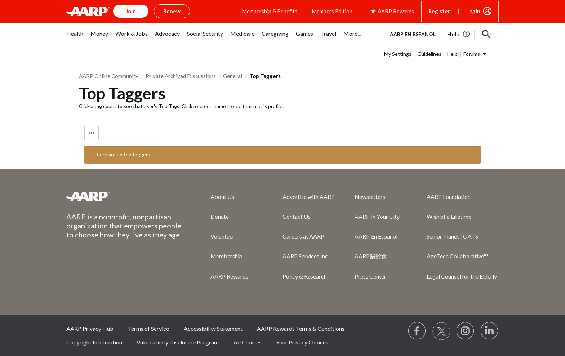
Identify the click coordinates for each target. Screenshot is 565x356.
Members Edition (332, 11)
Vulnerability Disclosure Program (178, 342)
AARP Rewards (229, 276)
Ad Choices (247, 342)
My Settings (397, 54)
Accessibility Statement (213, 328)
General (232, 76)
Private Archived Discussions (181, 76)
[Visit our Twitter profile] (441, 331)
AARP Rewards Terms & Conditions (300, 328)
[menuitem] (74, 37)
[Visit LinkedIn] (490, 331)
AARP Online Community (108, 76)
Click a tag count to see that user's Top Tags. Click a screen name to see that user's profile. (181, 106)
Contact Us (296, 216)
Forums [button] (471, 54)
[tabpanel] (441, 33)
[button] (486, 34)
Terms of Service (148, 328)
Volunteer (222, 236)
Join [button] (131, 11)
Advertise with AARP (308, 196)
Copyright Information (94, 342)
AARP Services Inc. (305, 256)
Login (473, 11)
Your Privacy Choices (302, 342)
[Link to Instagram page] (466, 331)
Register (439, 11)
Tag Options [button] (91, 133)
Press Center (370, 276)
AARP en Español (413, 34)
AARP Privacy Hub (90, 328)
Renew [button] (172, 11)
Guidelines (429, 54)
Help (452, 54)
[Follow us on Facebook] (417, 331)
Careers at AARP (303, 236)
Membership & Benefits (269, 11)
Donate (219, 216)
